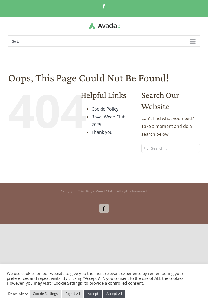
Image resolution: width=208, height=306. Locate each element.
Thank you (102, 132)
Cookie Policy (105, 109)
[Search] (146, 148)
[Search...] (170, 148)
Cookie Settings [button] (45, 293)
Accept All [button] (114, 293)
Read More (18, 293)
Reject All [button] (73, 293)
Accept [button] (93, 293)
